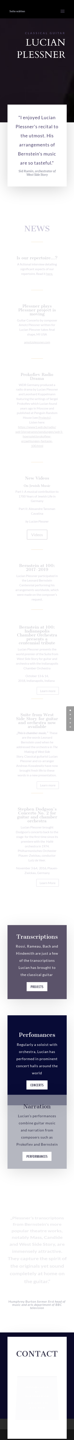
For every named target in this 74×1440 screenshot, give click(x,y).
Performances (37, 1161)
